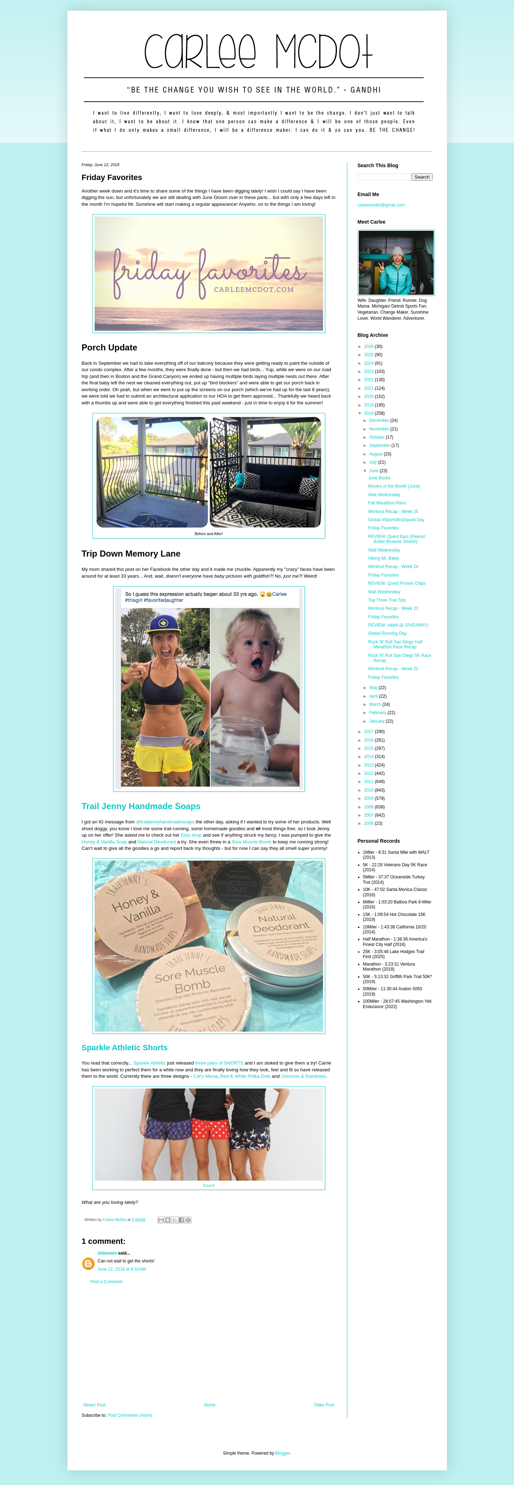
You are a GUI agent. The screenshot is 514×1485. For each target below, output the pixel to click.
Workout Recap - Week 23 (393, 608)
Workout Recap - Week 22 (393, 668)
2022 (369, 379)
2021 (369, 388)
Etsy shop (191, 835)
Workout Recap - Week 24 (393, 566)
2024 (369, 363)
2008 (369, 806)
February (378, 712)
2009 (369, 798)
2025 (369, 354)
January (377, 721)
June (374, 470)
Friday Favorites (383, 527)
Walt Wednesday (384, 494)
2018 (369, 413)
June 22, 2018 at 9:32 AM (122, 1269)
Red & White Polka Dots (245, 1076)
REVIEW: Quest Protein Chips (396, 583)
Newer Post (95, 1404)
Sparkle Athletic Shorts (125, 1047)
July (373, 462)
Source (209, 1185)
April (374, 696)
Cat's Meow (205, 1076)
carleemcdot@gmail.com (381, 205)
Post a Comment (106, 1281)
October (377, 437)
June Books (379, 477)
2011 (369, 781)
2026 (369, 346)
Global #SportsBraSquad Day (396, 519)
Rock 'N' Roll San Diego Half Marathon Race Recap (395, 644)
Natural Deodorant (156, 841)
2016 (369, 740)
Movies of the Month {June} (394, 486)
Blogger (282, 1453)
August (376, 454)
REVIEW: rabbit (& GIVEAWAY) (398, 625)
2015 (369, 748)
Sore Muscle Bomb (251, 841)
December (379, 420)
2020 (369, 396)
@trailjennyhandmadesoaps (165, 821)
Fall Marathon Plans (387, 502)
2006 (369, 823)
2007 (369, 815)
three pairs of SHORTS (219, 1063)
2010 (369, 790)
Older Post (324, 1404)
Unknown (107, 1253)
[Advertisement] (209, 1344)
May (373, 687)
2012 (369, 773)
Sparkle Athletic (149, 1063)
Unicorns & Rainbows (303, 1076)
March (375, 704)
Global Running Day (387, 633)
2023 (369, 371)
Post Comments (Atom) (130, 1415)
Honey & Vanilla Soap (104, 841)
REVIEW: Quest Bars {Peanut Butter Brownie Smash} (396, 539)
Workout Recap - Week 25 (393, 511)
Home (210, 1404)
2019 (369, 405)
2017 (369, 731)
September (380, 445)
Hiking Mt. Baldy (383, 558)
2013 (369, 765)
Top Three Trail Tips (386, 600)
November (379, 429)
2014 (369, 756)
